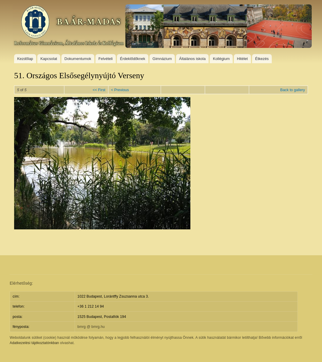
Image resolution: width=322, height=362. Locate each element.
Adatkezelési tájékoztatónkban (34, 343)
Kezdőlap (25, 58)
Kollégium (221, 58)
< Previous (120, 90)
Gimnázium (162, 58)
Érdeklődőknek (132, 58)
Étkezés (262, 58)
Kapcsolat (48, 58)
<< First (99, 90)
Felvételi (105, 58)
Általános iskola (192, 58)
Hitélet (242, 58)
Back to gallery (292, 90)
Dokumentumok (77, 58)
